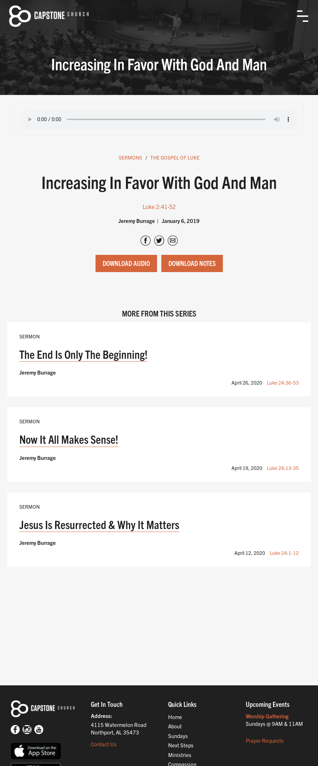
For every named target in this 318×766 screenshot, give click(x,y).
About (175, 726)
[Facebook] (15, 730)
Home (175, 716)
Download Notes (192, 263)
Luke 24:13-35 (283, 468)
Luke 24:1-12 (284, 552)
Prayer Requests (265, 740)
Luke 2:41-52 (159, 206)
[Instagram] (27, 730)
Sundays (178, 735)
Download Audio (126, 263)
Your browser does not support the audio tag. (159, 119)
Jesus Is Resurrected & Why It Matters (99, 524)
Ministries (179, 754)
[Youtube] (38, 730)
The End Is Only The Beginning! (83, 354)
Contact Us (104, 744)
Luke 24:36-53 (283, 382)
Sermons (130, 157)
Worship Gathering (267, 716)
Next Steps (181, 745)
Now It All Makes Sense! (68, 439)
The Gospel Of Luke (175, 157)
